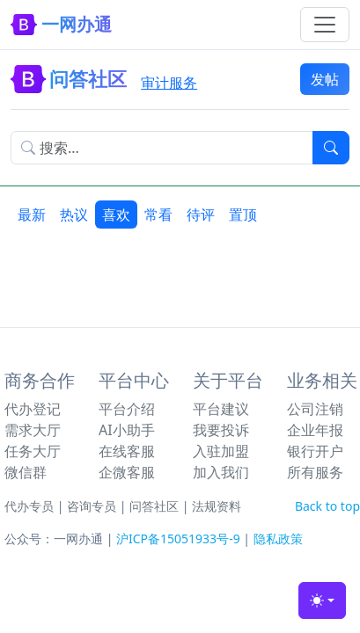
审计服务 (169, 82)
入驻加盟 (221, 451)
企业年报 (315, 430)
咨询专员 (91, 506)
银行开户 (315, 451)
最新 (32, 214)
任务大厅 (32, 451)
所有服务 (315, 472)
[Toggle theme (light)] (322, 600)
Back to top (327, 506)
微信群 (25, 472)
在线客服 (127, 451)
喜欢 (116, 214)
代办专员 (29, 506)
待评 (201, 214)
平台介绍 (127, 408)
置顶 (243, 214)
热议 (74, 214)
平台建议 (221, 408)
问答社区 (154, 506)
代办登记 (32, 408)
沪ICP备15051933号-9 (178, 538)
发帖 (325, 79)
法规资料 (216, 506)
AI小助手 (127, 430)
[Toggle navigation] (324, 24)
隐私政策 (278, 538)
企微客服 (127, 472)
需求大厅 (32, 430)
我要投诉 (221, 430)
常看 (158, 214)
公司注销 (315, 408)
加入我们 (221, 472)
